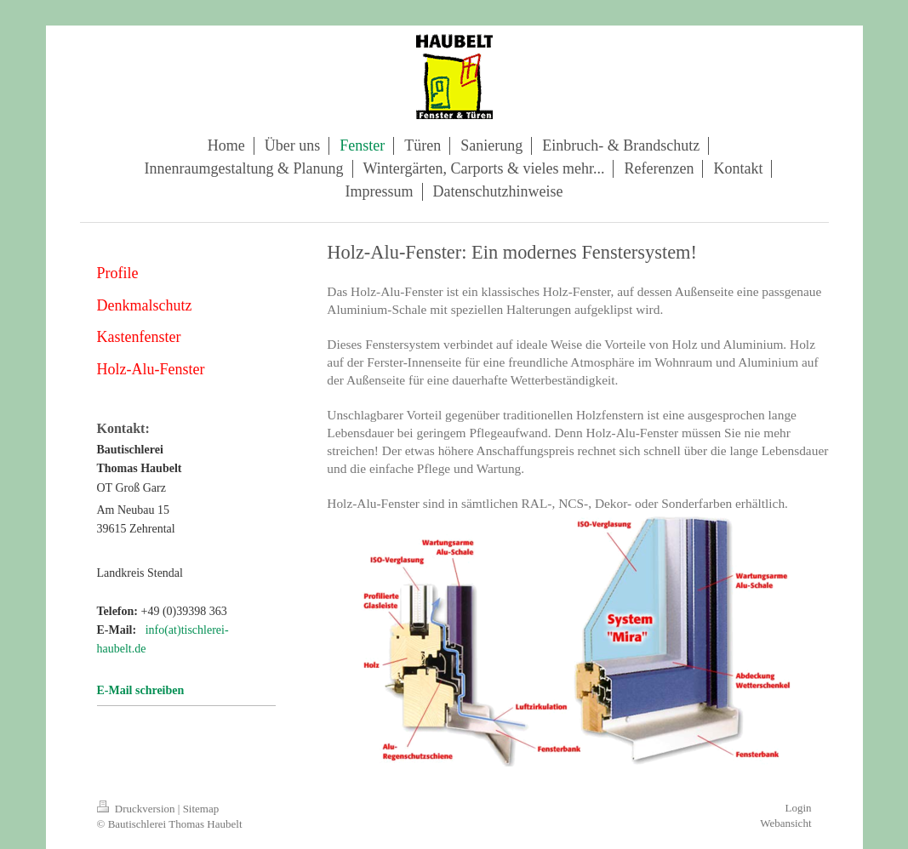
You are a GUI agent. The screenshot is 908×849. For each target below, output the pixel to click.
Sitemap (201, 808)
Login (798, 807)
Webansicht (785, 823)
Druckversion (137, 808)
